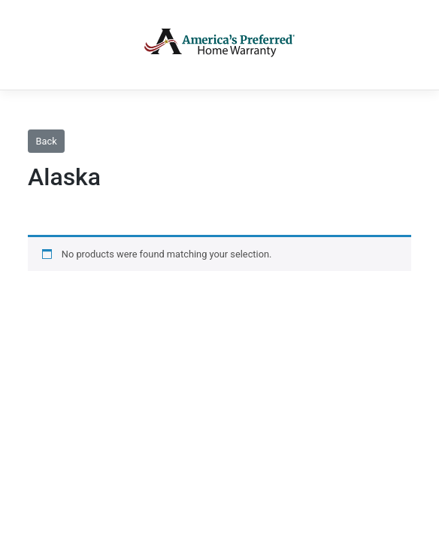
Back (46, 141)
